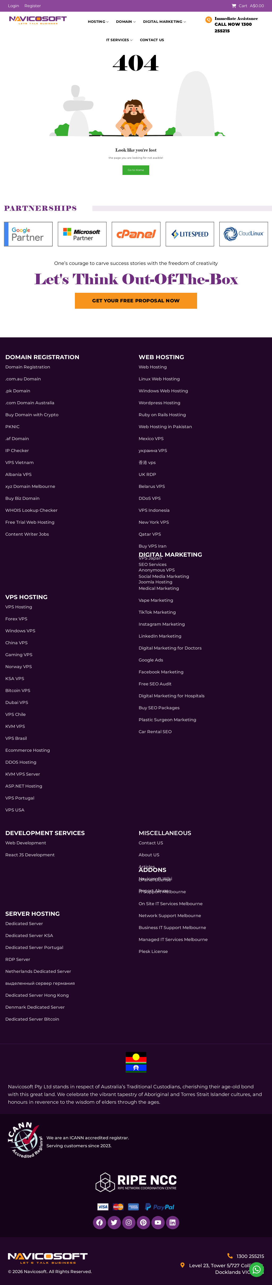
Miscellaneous (165, 833)
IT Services (119, 40)
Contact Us (152, 40)
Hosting (98, 21)
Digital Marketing (164, 21)
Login (13, 5)
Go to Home (136, 170)
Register (32, 5)
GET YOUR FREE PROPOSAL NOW (136, 301)
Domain (126, 21)
